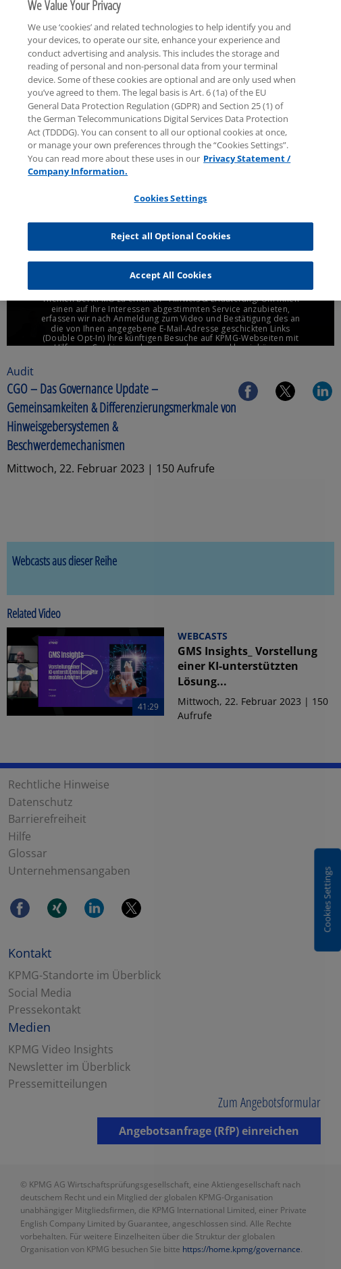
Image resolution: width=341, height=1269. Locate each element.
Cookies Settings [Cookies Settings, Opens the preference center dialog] (170, 189)
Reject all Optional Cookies (171, 228)
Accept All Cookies (170, 267)
